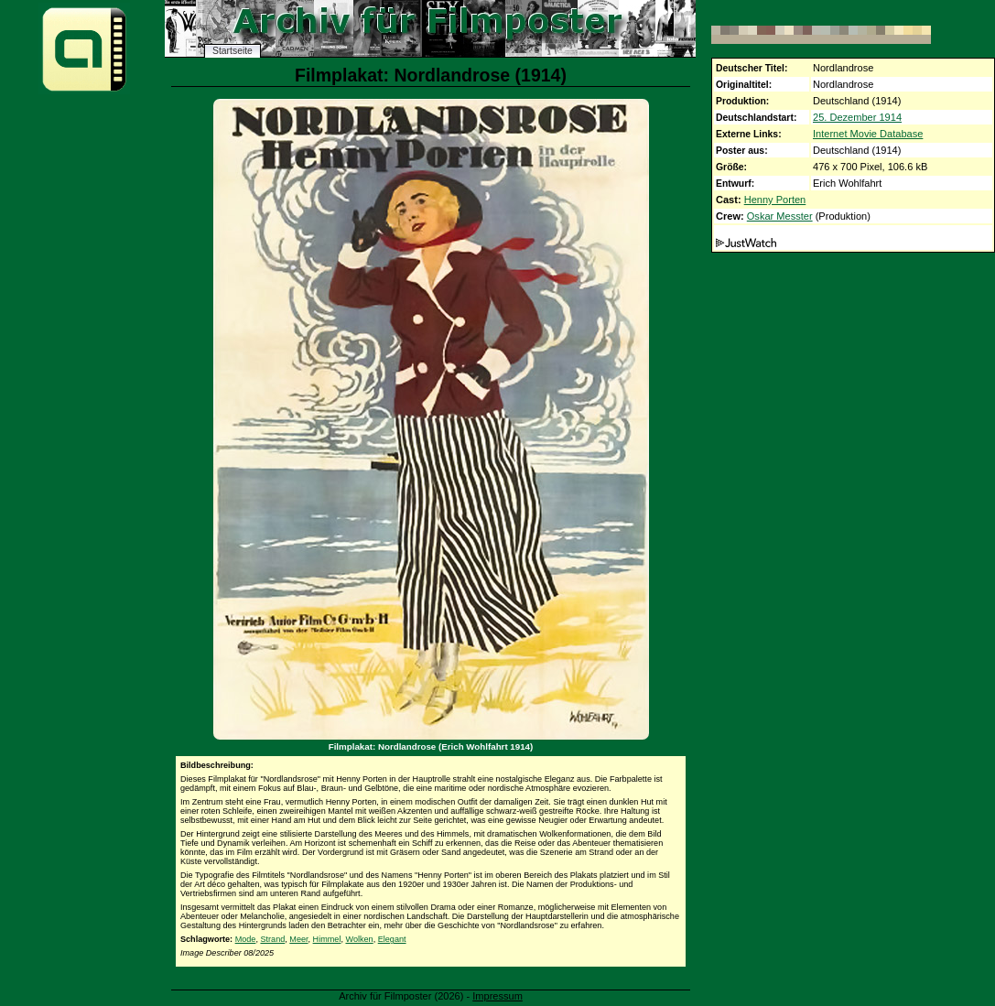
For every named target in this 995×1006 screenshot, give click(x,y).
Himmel (327, 939)
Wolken (359, 939)
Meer (298, 939)
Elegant (392, 939)
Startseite (232, 51)
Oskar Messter (780, 216)
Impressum (497, 995)
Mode (245, 939)
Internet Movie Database (868, 133)
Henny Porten (775, 199)
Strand (272, 939)
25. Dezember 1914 (857, 117)
